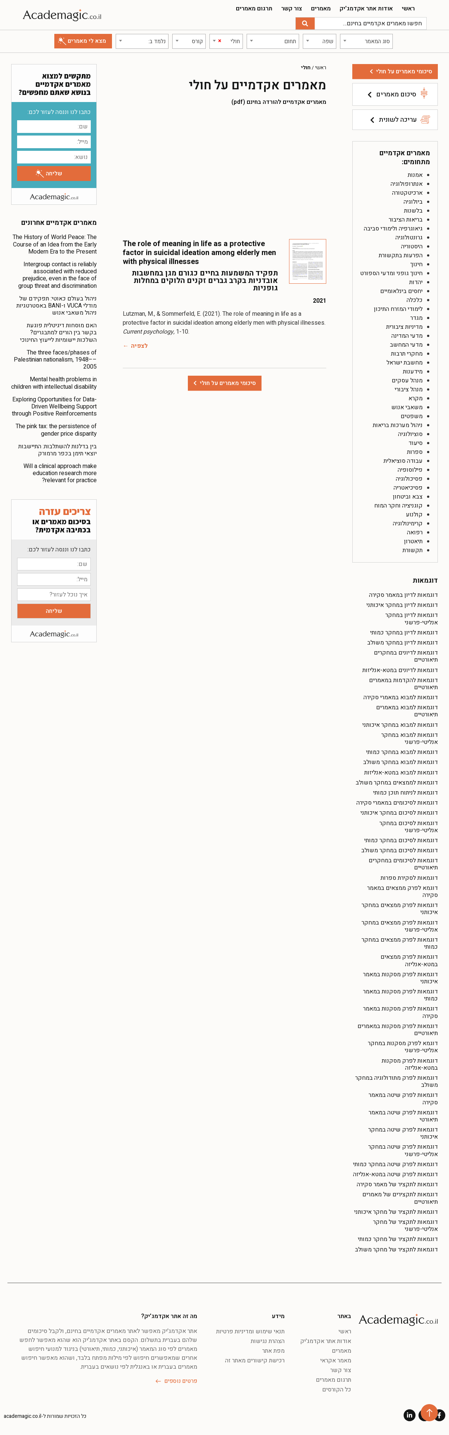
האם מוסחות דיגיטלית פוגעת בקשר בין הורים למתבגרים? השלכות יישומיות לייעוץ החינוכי (58, 332)
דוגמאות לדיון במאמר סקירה (403, 595)
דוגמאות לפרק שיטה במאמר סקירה (403, 1099)
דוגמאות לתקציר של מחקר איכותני (396, 1212)
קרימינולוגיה (408, 523)
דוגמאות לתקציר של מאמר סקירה (397, 1184)
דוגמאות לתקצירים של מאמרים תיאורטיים (400, 1198)
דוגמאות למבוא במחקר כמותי (402, 752)
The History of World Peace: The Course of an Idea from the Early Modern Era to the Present (55, 244)
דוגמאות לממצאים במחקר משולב (397, 782)
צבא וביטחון (408, 496)
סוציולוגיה (410, 434)
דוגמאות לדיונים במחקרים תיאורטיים (406, 656)
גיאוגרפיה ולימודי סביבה (393, 228)
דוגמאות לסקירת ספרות (409, 878)
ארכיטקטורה (407, 192)
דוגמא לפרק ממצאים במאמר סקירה (402, 892)
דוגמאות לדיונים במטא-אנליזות (400, 670)
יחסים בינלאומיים (401, 291)
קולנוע (414, 514)
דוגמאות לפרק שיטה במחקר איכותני (403, 1133)
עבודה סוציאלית (403, 460)
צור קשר (291, 8)
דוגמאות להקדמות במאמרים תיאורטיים (403, 684)
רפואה (415, 532)
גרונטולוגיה (409, 237)
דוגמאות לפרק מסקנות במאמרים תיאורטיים (397, 1030)
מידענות (413, 371)
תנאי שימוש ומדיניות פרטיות (250, 1331)
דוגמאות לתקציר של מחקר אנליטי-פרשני (405, 1226)
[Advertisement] (224, 172)
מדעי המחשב (406, 344)
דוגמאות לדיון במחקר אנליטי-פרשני (411, 619)
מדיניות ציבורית (404, 326)
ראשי (408, 8)
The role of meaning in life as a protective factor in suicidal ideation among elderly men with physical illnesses (199, 252)
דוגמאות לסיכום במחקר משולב (399, 850)
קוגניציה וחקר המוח (398, 505)
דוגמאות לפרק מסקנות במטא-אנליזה (410, 1064)
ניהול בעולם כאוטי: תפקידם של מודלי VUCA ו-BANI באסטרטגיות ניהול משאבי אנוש (56, 305)
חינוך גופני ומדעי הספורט (391, 273)
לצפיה (139, 345)
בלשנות (413, 210)
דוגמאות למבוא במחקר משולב (400, 762)
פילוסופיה (410, 469)
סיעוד (415, 443)
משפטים (412, 416)
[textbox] (366, 41)
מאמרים (321, 8)
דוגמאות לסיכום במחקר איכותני (399, 812)
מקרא (415, 398)
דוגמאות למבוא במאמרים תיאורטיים (407, 711)
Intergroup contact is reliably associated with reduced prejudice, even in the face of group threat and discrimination (57, 275)
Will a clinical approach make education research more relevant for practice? (60, 473)
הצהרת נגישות (268, 1341)
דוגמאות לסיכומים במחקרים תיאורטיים (403, 864)
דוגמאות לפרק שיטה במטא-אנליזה (395, 1174)
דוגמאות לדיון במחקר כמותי (404, 632)
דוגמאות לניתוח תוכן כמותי (405, 792)
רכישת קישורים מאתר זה (255, 1360)
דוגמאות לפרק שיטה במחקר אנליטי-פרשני (403, 1150)
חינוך (416, 264)
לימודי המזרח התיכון (398, 309)
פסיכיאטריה (408, 487)
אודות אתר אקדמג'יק (366, 8)
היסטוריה (412, 246)
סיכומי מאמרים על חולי (404, 71)
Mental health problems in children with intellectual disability (54, 383)
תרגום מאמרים (254, 8)
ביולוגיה (413, 201)
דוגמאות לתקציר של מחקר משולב (396, 1249)
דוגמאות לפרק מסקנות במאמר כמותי (400, 995)
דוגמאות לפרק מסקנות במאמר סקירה (400, 1012)
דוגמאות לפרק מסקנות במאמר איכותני (400, 978)
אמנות (415, 175)
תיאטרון (413, 541)
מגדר (416, 318)
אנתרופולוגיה (407, 183)
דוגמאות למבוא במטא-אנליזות (401, 772)
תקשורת (413, 550)
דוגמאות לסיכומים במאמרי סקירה (397, 802)
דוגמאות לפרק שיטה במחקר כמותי (395, 1164)
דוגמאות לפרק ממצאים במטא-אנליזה (409, 960)
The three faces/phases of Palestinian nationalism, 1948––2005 (55, 359)
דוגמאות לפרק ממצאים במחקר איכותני (400, 909)
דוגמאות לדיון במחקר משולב (402, 642)
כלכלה (415, 300)
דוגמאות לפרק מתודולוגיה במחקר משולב (396, 1081)
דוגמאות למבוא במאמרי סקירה (400, 697)
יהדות (416, 282)
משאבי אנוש (407, 407)
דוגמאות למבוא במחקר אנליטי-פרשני (409, 739)
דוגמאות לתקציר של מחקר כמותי (398, 1239)
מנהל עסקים (407, 380)
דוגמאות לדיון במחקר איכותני (402, 605)
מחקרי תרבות (407, 353)
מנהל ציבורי (409, 389)
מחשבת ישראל (405, 362)
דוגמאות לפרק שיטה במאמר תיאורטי (403, 1116)
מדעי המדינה (407, 335)
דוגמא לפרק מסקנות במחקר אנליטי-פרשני (403, 1047)
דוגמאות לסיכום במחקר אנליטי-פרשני (408, 827)
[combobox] (366, 41)
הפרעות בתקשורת (401, 255)
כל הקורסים (336, 1389)
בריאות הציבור (406, 219)
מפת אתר (273, 1350)
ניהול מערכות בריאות (398, 425)
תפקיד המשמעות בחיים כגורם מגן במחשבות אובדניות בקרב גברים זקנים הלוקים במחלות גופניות (205, 280)
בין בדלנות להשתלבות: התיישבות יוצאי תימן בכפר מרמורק (57, 450)
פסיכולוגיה (409, 478)
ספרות (415, 452)
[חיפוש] (305, 23)
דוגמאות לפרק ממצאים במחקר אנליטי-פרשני (400, 926)
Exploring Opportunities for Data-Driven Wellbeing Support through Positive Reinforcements (54, 406)
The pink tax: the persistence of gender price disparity (56, 430)
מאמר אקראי (335, 1360)
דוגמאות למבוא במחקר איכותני (400, 724)
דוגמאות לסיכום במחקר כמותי (401, 840)
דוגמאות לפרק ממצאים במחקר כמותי (400, 943)
